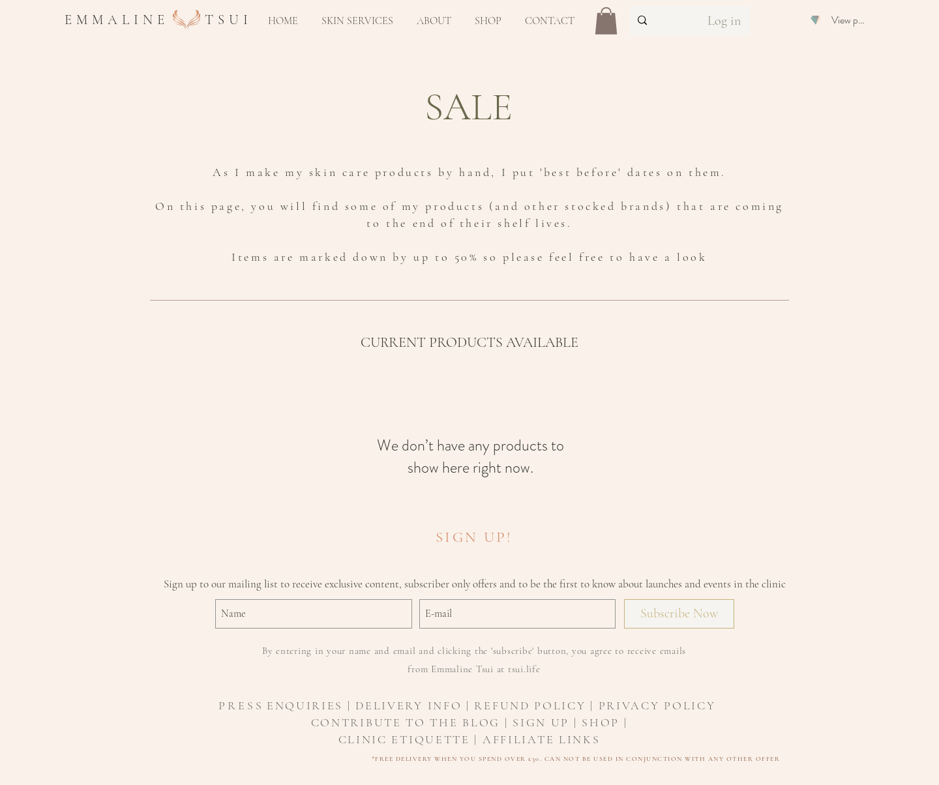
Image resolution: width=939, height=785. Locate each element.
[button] (357, 21)
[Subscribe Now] (679, 614)
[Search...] (659, 20)
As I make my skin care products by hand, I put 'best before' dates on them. (469, 172)
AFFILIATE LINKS (542, 739)
